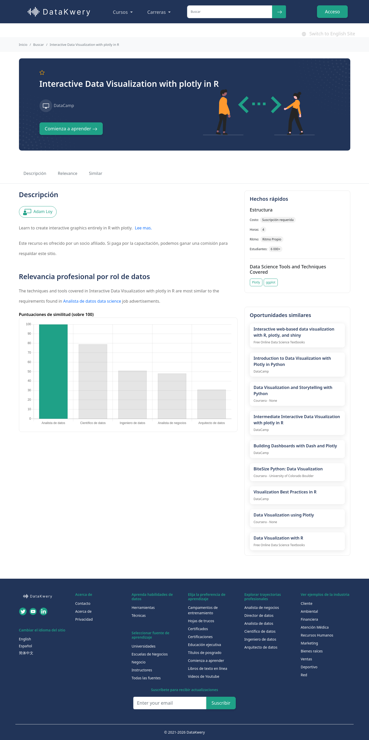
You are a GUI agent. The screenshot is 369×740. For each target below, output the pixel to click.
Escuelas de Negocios (150, 654)
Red (304, 674)
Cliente (307, 603)
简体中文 (26, 652)
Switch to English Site (328, 33)
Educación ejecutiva (204, 644)
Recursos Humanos (317, 635)
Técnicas (139, 615)
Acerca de (83, 611)
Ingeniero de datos (260, 639)
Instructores (142, 670)
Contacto (82, 603)
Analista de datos (258, 623)
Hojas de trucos (201, 620)
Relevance (67, 173)
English (25, 639)
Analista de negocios (261, 607)
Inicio (23, 44)
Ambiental (309, 611)
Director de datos (259, 615)
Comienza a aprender (71, 128)
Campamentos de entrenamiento (203, 610)
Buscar (38, 44)
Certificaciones (200, 636)
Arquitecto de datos (261, 647)
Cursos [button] (121, 12)
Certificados (198, 628)
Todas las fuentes (146, 677)
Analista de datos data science (92, 301)
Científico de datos (260, 631)
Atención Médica (315, 627)
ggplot (270, 282)
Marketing (309, 643)
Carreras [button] (157, 12)
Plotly (256, 282)
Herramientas (143, 607)
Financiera (309, 619)
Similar (95, 173)
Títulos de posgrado (205, 652)
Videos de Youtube (203, 676)
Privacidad (84, 619)
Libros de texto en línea (207, 668)
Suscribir (221, 703)
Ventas (306, 659)
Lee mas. (143, 228)
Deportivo (309, 666)
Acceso (332, 11)
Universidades (144, 646)
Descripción (35, 173)
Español (25, 645)
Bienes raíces (312, 651)
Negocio (139, 662)
